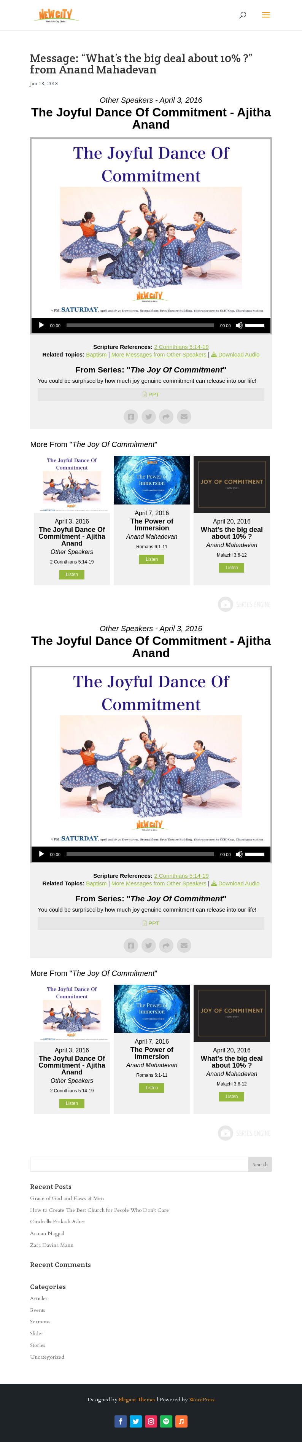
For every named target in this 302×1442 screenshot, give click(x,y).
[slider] (140, 325)
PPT (153, 394)
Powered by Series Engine (244, 604)
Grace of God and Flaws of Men (67, 1198)
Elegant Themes (137, 1399)
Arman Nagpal (47, 1233)
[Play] (41, 325)
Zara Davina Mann (51, 1245)
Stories (37, 1345)
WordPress (202, 1399)
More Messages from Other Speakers (159, 354)
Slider (36, 1333)
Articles (39, 1298)
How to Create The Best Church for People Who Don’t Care (99, 1210)
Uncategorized (47, 1357)
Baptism (96, 354)
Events (37, 1310)
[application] (151, 325)
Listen (72, 574)
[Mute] (239, 325)
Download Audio (238, 354)
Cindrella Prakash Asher (57, 1221)
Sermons (40, 1321)
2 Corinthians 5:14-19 (181, 347)
